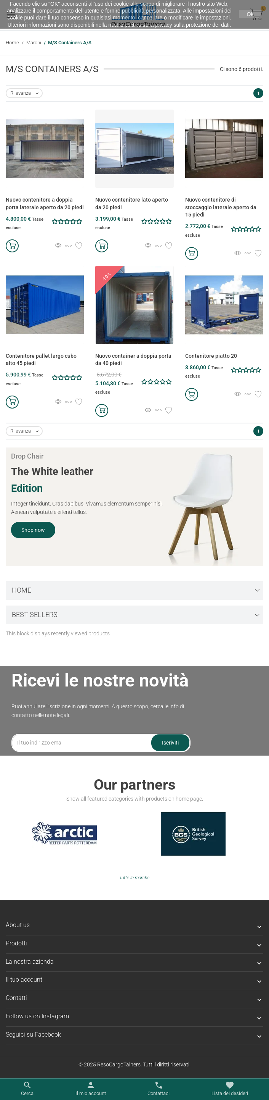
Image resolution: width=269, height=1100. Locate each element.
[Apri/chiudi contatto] (158, 1089)
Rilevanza (26, 93)
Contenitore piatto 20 (211, 356)
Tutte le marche (134, 877)
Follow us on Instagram (37, 1016)
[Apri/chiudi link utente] (90, 1089)
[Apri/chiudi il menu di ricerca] (27, 1089)
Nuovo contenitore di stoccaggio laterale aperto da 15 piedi (220, 207)
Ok (250, 14)
